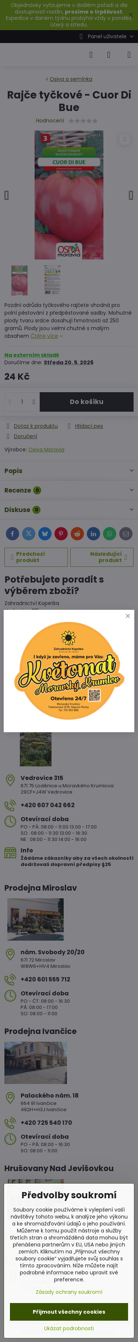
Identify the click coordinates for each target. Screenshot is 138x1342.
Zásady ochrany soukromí (69, 1292)
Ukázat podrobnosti (69, 1328)
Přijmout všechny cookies (69, 1312)
